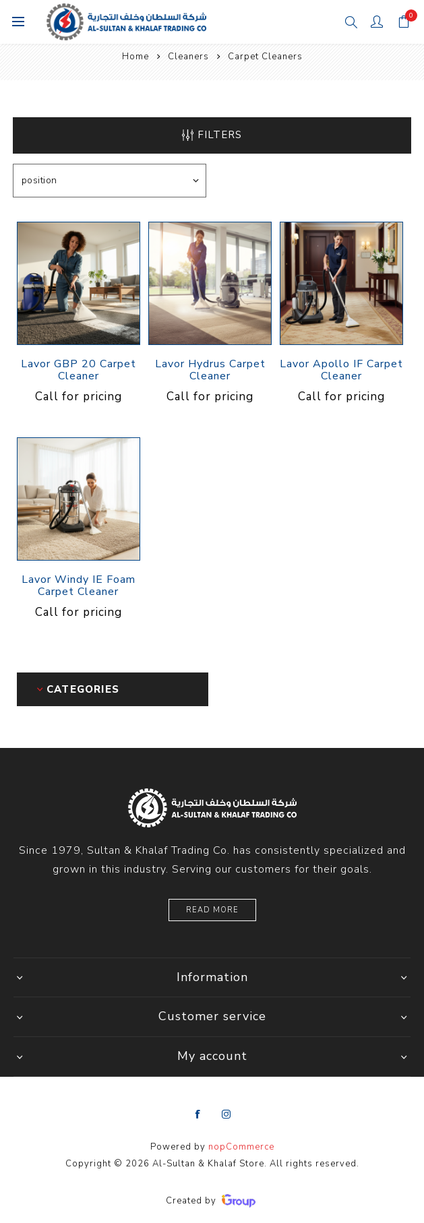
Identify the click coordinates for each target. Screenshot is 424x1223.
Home (135, 57)
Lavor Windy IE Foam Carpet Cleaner (78, 586)
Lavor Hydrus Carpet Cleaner (210, 370)
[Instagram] (226, 1114)
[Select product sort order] (110, 180)
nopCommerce (241, 1147)
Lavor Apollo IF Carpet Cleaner (341, 370)
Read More (212, 910)
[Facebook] (198, 1114)
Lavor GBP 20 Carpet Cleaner (78, 370)
